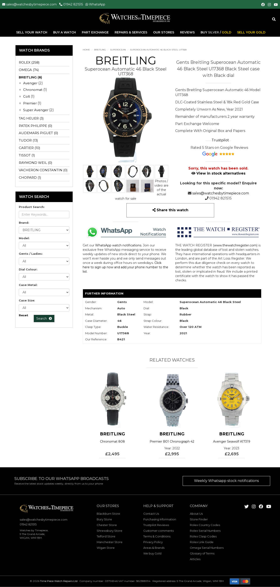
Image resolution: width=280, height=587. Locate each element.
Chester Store (107, 525)
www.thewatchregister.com (235, 245)
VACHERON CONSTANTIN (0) (43, 170)
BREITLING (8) (30, 77)
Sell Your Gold (251, 33)
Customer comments (158, 530)
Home (86, 49)
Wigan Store (106, 547)
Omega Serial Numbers (207, 547)
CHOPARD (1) (30, 177)
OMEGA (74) (29, 70)
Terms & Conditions (156, 536)
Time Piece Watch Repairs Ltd (58, 581)
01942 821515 (73, 4)
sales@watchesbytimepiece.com (31, 4)
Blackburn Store (108, 513)
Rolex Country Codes (205, 525)
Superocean (118, 49)
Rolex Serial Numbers (205, 530)
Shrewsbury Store (109, 530)
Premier (30, 103)
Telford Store (106, 536)
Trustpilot (220, 140)
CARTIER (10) (29, 148)
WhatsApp (97, 4)
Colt (26, 96)
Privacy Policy (153, 542)
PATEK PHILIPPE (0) (35, 126)
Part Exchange (96, 33)
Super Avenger (35, 110)
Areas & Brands (153, 547)
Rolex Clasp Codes (203, 536)
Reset (23, 315)
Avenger (30, 83)
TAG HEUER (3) (31, 118)
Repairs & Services (131, 33)
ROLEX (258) (29, 62)
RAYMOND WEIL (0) (35, 163)
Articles (195, 559)
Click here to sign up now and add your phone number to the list (125, 267)
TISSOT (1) (27, 155)
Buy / (216, 33)
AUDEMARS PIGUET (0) (38, 133)
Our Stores (163, 33)
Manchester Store (109, 542)
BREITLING (100, 49)
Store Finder (199, 519)
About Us (196, 513)
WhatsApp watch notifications (118, 245)
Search (44, 318)
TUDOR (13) (28, 140)
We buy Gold (152, 553)
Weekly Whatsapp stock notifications (226, 481)
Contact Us (151, 513)
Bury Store (104, 519)
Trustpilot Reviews (156, 525)
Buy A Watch (65, 33)
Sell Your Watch (32, 33)
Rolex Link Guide (202, 542)
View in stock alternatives (218, 173)
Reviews (187, 33)
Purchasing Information (159, 519)
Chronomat (32, 90)
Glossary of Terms (202, 553)
